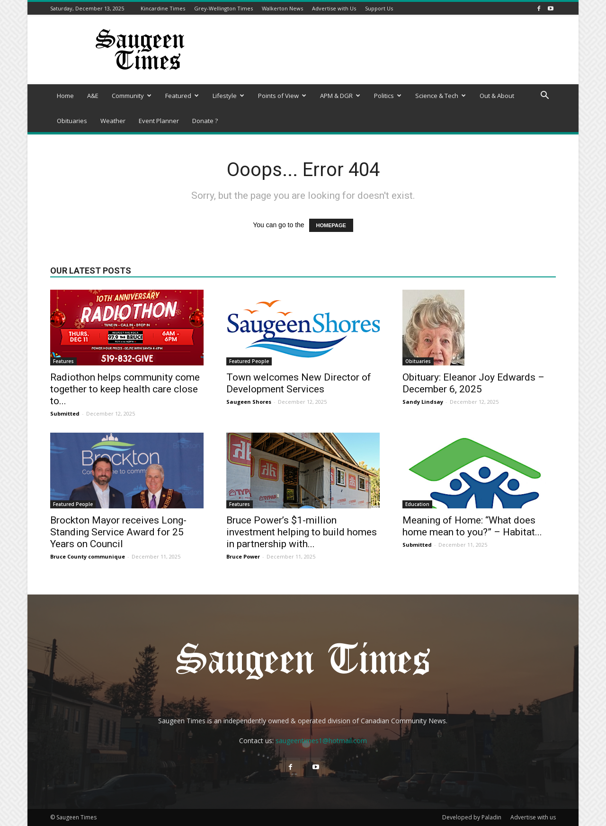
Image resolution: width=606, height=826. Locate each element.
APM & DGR (340, 95)
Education (417, 504)
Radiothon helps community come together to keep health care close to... (125, 389)
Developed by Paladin (471, 817)
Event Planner (159, 120)
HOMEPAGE (331, 225)
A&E (92, 95)
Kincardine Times (163, 8)
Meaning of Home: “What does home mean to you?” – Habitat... (472, 526)
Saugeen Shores (248, 401)
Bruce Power (243, 556)
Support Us (379, 8)
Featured (182, 95)
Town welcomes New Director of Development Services (298, 383)
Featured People (249, 361)
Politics (387, 95)
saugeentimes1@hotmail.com (321, 740)
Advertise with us (533, 817)
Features (63, 361)
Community (132, 95)
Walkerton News (282, 8)
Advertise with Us (334, 8)
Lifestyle (228, 95)
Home (65, 95)
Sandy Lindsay (422, 401)
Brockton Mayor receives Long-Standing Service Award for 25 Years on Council (118, 532)
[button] (544, 96)
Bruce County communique (87, 556)
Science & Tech (440, 95)
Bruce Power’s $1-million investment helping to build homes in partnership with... (301, 532)
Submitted (65, 413)
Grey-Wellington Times (223, 8)
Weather (112, 120)
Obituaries (72, 120)
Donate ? (205, 120)
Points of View (282, 95)
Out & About (497, 95)
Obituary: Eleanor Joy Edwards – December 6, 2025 (473, 383)
